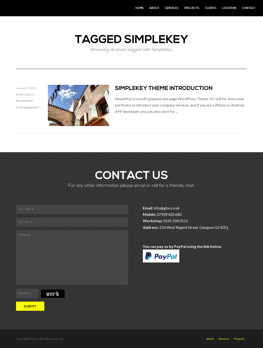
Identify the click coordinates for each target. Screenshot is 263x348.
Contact (248, 8)
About (154, 8)
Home (140, 8)
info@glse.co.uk (167, 208)
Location (229, 8)
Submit (30, 306)
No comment (24, 100)
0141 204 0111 (175, 220)
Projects (191, 8)
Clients (211, 8)
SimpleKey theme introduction (164, 88)
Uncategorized (28, 107)
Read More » (125, 122)
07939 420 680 (169, 214)
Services (172, 8)
